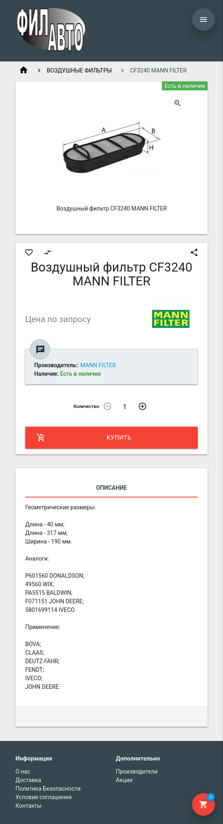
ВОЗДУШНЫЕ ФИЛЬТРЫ (79, 70)
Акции (124, 780)
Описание (111, 487)
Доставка (28, 780)
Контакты (28, 805)
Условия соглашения (43, 797)
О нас (22, 771)
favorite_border (28, 252)
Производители (137, 771)
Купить (84, 438)
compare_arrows (47, 252)
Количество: (86, 406)
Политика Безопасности (48, 788)
